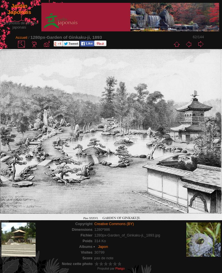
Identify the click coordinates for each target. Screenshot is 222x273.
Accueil (21, 37)
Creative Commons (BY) (114, 224)
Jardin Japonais (19, 9)
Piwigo (119, 268)
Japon (103, 246)
